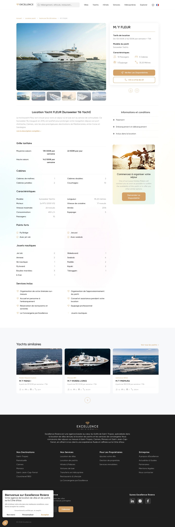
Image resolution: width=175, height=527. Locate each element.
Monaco (20, 468)
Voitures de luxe (67, 468)
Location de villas (68, 456)
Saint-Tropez (22, 456)
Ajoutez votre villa (108, 456)
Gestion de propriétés (110, 460)
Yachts (96, 5)
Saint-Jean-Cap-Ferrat (27, 472)
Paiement (119, 120)
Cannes (19, 464)
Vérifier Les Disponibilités (134, 72)
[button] (20, 56)
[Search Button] (38, 5)
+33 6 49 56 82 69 (134, 80)
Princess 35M (71, 378)
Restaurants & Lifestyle (70, 476)
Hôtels (106, 5)
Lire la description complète (28, 131)
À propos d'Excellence (149, 456)
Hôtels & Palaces (67, 464)
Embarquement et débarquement (130, 127)
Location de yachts (69, 460)
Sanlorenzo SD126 (122, 378)
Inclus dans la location (124, 134)
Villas (86, 5)
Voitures (116, 5)
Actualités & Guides (148, 460)
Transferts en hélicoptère (71, 472)
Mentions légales (146, 468)
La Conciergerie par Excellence (74, 480)
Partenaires (144, 464)
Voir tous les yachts (149, 345)
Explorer (143, 5)
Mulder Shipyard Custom (27, 378)
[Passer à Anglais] (157, 5)
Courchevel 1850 (23, 476)
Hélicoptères (130, 5)
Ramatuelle (21, 460)
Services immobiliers (108, 464)
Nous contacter (146, 472)
